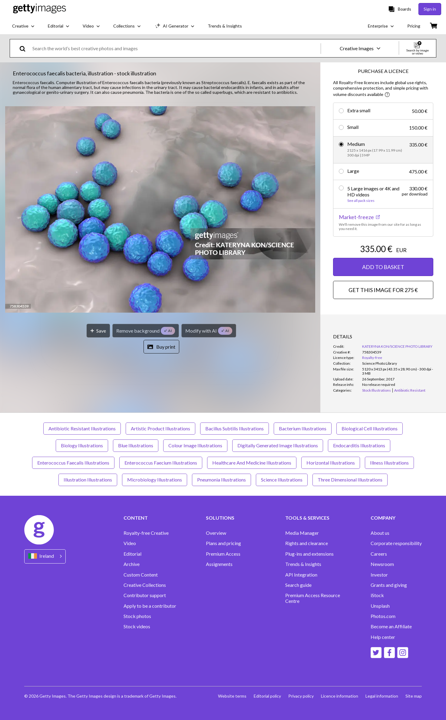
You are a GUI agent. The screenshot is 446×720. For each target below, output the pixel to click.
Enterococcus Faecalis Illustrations (73, 462)
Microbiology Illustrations (154, 479)
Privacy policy (301, 696)
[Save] (98, 330)
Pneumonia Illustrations (221, 479)
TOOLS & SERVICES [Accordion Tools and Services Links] (307, 518)
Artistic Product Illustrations (160, 428)
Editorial (132, 554)
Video (130, 543)
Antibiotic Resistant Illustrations (82, 428)
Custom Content (141, 574)
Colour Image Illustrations (195, 445)
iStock (377, 595)
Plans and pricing (223, 543)
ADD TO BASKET (383, 267)
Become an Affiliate (391, 626)
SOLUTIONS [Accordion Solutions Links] (220, 518)
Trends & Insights (303, 564)
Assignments (219, 564)
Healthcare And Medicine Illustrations (251, 462)
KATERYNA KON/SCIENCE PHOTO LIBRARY (397, 346)
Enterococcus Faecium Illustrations (160, 462)
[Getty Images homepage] (39, 9)
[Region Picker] (45, 556)
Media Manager (302, 533)
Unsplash (380, 606)
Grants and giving (389, 585)
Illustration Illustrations (88, 479)
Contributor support (145, 595)
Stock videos (137, 626)
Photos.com (383, 616)
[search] (25, 48)
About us (380, 533)
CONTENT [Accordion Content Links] (136, 518)
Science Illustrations (281, 479)
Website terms (232, 696)
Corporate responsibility (396, 543)
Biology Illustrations (82, 445)
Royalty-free (372, 357)
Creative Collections (145, 585)
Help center (383, 637)
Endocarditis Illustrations (359, 445)
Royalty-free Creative (146, 533)
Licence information (339, 696)
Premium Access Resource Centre (312, 598)
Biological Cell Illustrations (370, 428)
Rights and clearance (306, 543)
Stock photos (137, 616)
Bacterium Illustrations (302, 428)
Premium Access (223, 554)
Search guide (298, 585)
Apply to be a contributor (150, 606)
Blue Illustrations (135, 445)
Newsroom (382, 564)
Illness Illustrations (389, 462)
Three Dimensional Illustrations (350, 479)
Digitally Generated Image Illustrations (277, 445)
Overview (216, 533)
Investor (379, 574)
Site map (413, 696)
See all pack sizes (361, 201)
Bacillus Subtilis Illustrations (234, 428)
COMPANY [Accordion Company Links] (383, 518)
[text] (175, 48)
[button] (160, 210)
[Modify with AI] (208, 330)
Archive (132, 564)
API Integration (301, 574)
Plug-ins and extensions (309, 554)
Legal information (381, 696)
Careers (379, 554)
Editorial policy (267, 696)
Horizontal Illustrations (330, 462)
